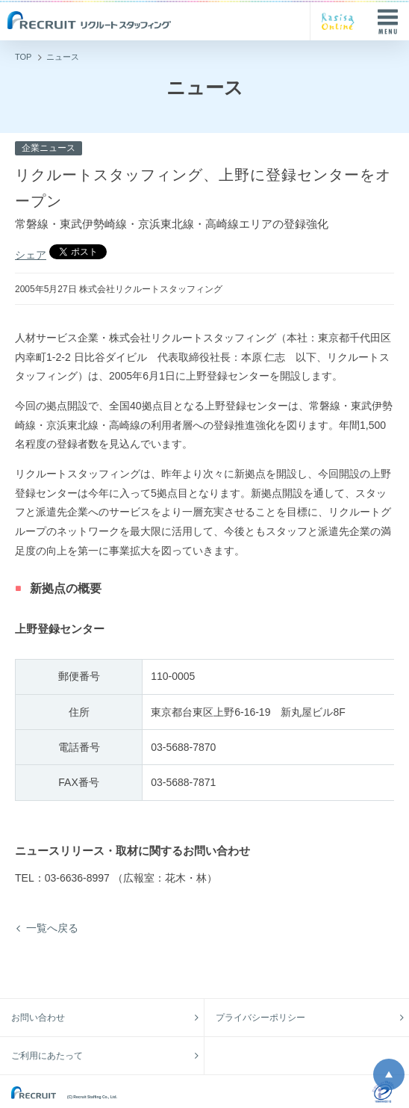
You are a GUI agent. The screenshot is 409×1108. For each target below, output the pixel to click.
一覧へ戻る (52, 928)
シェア (30, 255)
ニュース (62, 56)
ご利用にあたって (47, 1055)
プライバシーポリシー (260, 1017)
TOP (23, 56)
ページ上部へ (389, 1074)
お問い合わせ (38, 1017)
